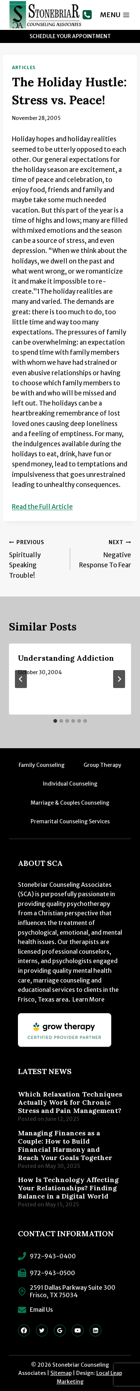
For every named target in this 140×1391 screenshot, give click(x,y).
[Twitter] (42, 1330)
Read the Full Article (42, 507)
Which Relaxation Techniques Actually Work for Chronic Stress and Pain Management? (70, 1102)
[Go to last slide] (21, 679)
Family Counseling (42, 765)
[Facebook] (24, 1330)
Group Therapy (102, 765)
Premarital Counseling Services (70, 821)
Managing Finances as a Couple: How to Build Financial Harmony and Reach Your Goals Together (65, 1145)
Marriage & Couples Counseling (70, 802)
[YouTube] (78, 1330)
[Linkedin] (96, 1330)
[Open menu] (115, 15)
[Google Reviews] (60, 1330)
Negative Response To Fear (104, 553)
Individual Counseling (70, 783)
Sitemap (61, 1373)
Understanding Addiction (66, 658)
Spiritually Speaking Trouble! (36, 558)
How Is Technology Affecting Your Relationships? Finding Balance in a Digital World (68, 1188)
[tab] (55, 721)
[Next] (119, 679)
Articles (23, 67)
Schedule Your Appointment (70, 36)
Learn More (88, 999)
